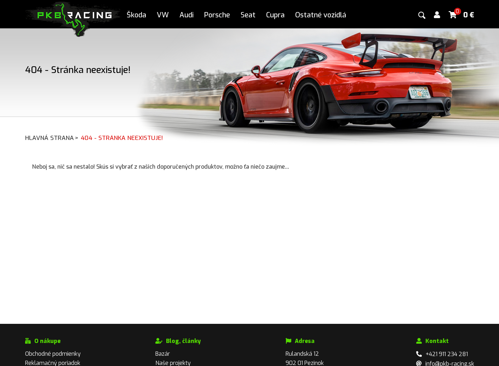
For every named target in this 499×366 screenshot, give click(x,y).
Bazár (162, 353)
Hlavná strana (52, 138)
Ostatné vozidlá (320, 15)
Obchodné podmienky (53, 353)
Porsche (217, 15)
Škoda (136, 15)
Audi (186, 15)
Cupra (275, 15)
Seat (248, 15)
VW (163, 15)
